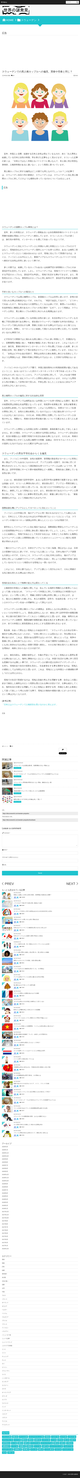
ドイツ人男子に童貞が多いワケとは (24, 1059)
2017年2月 (5, 1242)
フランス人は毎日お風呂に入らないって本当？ (27, 1042)
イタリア (4, 1414)
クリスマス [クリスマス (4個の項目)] (35, 1443)
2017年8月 (5, 1224)
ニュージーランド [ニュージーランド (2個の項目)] (56, 1446)
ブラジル (4, 1320)
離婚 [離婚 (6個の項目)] (24, 1440)
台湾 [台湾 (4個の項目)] (60, 1440)
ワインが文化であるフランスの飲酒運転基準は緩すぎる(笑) (31, 1108)
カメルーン (5, 1385)
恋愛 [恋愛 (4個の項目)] (20, 1443)
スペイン (4, 1367)
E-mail (5, 857)
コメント (6, 746)
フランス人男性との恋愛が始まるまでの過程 (26, 993)
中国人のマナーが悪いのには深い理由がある (26, 919)
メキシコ (4, 1299)
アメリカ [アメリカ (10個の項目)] (23, 1436)
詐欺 (3, 1266)
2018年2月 (5, 1205)
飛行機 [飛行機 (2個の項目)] (26, 1449)
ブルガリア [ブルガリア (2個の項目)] (68, 1446)
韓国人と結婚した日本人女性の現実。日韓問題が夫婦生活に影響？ (32, 895)
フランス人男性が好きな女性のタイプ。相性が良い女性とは (31, 1133)
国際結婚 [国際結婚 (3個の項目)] (6, 1446)
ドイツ (4, 1353)
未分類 (4, 1277)
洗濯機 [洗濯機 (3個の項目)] (22, 1446)
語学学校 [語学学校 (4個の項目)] (6, 1443)
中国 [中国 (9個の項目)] (47, 1436)
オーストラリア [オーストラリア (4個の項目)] (46, 1443)
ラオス (4, 1295)
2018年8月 (5, 1187)
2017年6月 (5, 1230)
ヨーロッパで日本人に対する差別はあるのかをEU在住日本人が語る (33, 911)
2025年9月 (5, 1159)
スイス (4, 1374)
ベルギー (4, 1309)
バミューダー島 (6, 1335)
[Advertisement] (40, 50)
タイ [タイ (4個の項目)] (14, 1443)
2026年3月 (5, 1146)
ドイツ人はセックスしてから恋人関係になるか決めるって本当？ (32, 1091)
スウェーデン (17, 767)
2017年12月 (5, 1211)
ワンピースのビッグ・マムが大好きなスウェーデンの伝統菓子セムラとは (36, 774)
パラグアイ (5, 1331)
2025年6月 (5, 1168)
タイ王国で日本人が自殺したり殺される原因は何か (28, 1124)
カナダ (4, 1389)
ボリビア (4, 1306)
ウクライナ (5, 1403)
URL (5, 865)
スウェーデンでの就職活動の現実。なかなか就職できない (30, 1116)
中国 (3, 1292)
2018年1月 (5, 1208)
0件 (13, 75)
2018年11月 (5, 1177)
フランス (4, 1324)
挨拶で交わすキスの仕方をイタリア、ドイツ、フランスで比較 (31, 1083)
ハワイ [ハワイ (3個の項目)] (15, 1446)
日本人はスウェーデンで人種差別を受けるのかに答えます (30, 927)
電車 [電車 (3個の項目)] (56, 1443)
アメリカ (4, 1421)
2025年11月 (5, 1153)
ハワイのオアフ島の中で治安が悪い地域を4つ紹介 (28, 903)
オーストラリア (6, 1392)
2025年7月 (5, 1165)
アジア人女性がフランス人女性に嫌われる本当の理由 (29, 977)
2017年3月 (5, 1239)
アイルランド (6, 1424)
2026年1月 (5, 1150)
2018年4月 (5, 1199)
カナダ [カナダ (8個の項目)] (63, 1436)
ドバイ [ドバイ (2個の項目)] (37, 1446)
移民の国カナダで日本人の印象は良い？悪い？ (28, 799)
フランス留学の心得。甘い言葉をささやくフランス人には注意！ (32, 944)
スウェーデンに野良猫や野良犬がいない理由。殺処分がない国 (32, 782)
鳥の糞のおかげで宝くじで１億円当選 (24, 985)
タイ (3, 1363)
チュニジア (5, 1356)
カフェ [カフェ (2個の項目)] (34, 1449)
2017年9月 (5, 1221)
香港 (3, 1259)
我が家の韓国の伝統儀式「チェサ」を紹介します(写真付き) (30, 1034)
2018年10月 (5, 1180)
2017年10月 (5, 1218)
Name (5, 849)
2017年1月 (5, 1245)
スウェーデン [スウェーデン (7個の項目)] (7, 1440)
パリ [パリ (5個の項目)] (54, 1440)
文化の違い (5, 1281)
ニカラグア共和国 (7, 1345)
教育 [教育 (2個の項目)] (41, 1449)
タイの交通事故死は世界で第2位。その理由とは (27, 1075)
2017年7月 (5, 1227)
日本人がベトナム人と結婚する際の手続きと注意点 (28, 936)
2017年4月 (5, 1236)
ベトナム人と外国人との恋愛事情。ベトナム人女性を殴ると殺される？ (34, 1026)
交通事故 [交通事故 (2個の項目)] (17, 1449)
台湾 (3, 1288)
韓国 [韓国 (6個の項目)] (30, 1440)
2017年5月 (5, 1233)
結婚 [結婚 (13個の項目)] (15, 1436)
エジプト (4, 1399)
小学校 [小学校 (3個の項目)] (69, 1443)
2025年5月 (5, 1171)
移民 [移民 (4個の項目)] (27, 1443)
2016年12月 (5, 1248)
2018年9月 (5, 1183)
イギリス (4, 1417)
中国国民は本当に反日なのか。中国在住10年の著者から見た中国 (32, 1067)
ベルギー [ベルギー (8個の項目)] (55, 1436)
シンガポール (6, 1378)
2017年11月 (5, 1214)
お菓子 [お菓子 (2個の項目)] (45, 1446)
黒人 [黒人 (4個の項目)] (66, 1440)
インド (4, 1406)
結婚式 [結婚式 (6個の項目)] (38, 1440)
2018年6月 (5, 1193)
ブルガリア (5, 1317)
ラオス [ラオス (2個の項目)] (58, 1449)
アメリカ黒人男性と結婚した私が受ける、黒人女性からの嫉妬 (31, 952)
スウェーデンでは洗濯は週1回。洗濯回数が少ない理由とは (31, 765)
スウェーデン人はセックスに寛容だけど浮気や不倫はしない (31, 1018)
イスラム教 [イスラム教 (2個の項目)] (49, 1449)
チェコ (4, 1360)
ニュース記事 (6, 1338)
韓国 (3, 1263)
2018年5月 (5, 1196)
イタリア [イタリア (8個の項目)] (71, 1436)
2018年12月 (5, 1174)
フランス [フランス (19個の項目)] (7, 1436)
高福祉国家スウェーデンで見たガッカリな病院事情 (29, 791)
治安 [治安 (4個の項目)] (73, 1440)
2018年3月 (5, 1202)
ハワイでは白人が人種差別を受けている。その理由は (29, 968)
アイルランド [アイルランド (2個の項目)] (68, 1449)
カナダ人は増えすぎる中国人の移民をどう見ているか (29, 1001)
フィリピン (5, 1327)
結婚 (3, 1270)
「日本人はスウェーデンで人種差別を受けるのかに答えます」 (30, 704)
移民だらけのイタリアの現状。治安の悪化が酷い (27, 960)
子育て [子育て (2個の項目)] (11, 1452)
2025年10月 (5, 1156)
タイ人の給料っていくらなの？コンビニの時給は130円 (29, 1050)
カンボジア (5, 1381)
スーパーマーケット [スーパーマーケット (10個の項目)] (36, 1436)
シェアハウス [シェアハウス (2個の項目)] (7, 1449)
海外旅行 (4, 1274)
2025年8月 (5, 1162)
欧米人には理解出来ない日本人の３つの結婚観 (27, 1009)
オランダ (4, 1396)
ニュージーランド (7, 1342)
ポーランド (5, 1302)
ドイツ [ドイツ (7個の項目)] (17, 1440)
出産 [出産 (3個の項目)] (62, 1443)
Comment (6, 833)
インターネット (6, 1410)
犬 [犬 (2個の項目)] (4, 1452)
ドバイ (4, 1349)
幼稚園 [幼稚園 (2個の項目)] (30, 1446)
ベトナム (4, 1313)
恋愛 (3, 1284)
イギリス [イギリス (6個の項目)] (45, 1440)
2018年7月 (5, 1190)
